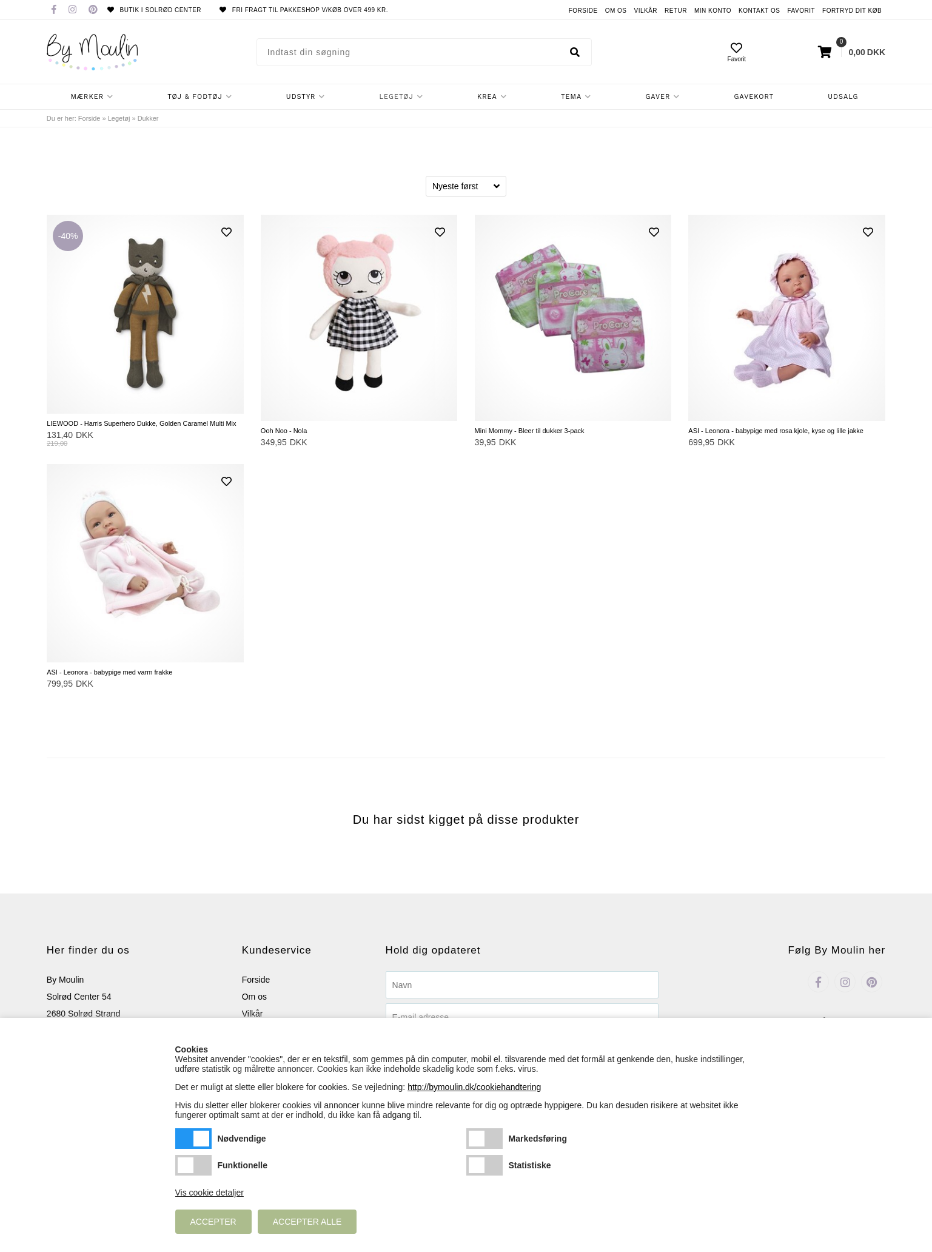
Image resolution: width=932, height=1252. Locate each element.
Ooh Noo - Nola (284, 430)
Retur (676, 10)
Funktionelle (193, 1165)
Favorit (802, 10)
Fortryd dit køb (852, 10)
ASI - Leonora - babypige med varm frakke (109, 672)
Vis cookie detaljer (209, 1192)
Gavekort (754, 97)
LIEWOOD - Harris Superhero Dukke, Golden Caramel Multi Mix (141, 423)
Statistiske (484, 1165)
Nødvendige (193, 1138)
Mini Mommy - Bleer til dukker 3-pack (530, 430)
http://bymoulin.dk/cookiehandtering (474, 1087)
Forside (583, 10)
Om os (616, 10)
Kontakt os (759, 10)
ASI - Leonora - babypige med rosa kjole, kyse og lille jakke (775, 430)
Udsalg (843, 97)
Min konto (712, 10)
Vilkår (645, 10)
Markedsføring (484, 1138)
